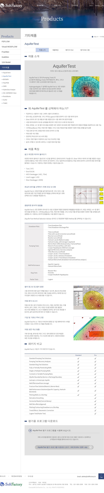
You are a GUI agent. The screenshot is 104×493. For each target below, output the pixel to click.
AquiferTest (7, 76)
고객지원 (74, 5)
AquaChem (7, 72)
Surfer (5, 100)
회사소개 (40, 5)
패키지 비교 (69, 50)
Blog (103, 5)
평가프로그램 (85, 50)
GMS (4, 86)
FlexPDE (6, 83)
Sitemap (97, 5)
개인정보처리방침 (16, 476)
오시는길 (30, 476)
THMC (5, 103)
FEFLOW (6, 41)
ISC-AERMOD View (9, 93)
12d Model (6, 62)
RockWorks (7, 96)
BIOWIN (6, 79)
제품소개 (57, 5)
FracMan (5, 52)
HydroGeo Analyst (9, 89)
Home (91, 5)
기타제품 (5, 67)
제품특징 (55, 50)
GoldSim (5, 57)
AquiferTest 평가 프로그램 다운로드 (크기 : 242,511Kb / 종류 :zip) (62, 447)
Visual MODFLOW (9, 47)
